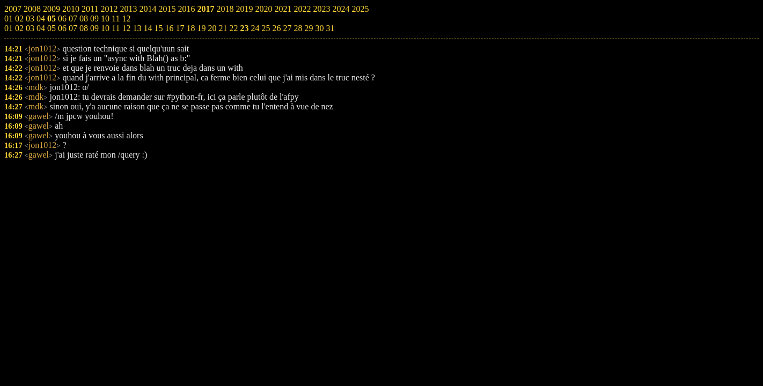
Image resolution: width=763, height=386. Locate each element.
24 (255, 28)
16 (169, 28)
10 (105, 28)
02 (19, 28)
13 (137, 28)
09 (94, 28)
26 (276, 28)
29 (308, 28)
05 (51, 28)
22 (233, 28)
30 (319, 28)
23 (244, 28)
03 (30, 28)
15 (158, 28)
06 (62, 28)
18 (190, 28)
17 (179, 28)
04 (40, 28)
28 (298, 28)
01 (8, 28)
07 (73, 28)
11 (116, 28)
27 (287, 28)
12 (126, 28)
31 (330, 28)
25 (265, 28)
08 (83, 28)
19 (201, 28)
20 (212, 28)
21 (222, 28)
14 (147, 28)
